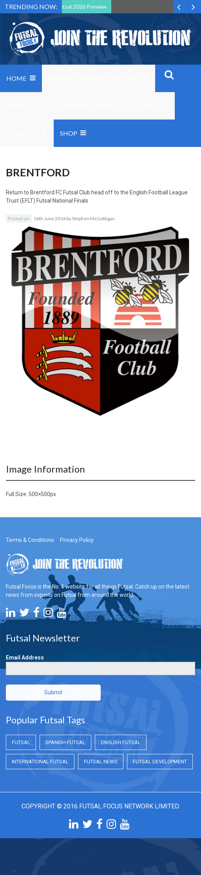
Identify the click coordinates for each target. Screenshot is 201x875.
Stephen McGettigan (93, 218)
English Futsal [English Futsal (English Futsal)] (121, 742)
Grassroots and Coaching (94, 78)
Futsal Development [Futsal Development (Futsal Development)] (160, 761)
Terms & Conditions (30, 540)
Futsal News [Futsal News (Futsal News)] (101, 761)
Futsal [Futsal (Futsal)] (21, 742)
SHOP (68, 133)
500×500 (39, 494)
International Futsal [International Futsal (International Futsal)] (40, 761)
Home (16, 78)
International (87, 105)
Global (147, 105)
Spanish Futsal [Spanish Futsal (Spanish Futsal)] (65, 742)
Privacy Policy (77, 540)
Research (22, 133)
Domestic (23, 105)
